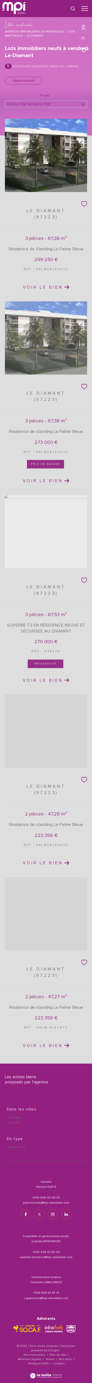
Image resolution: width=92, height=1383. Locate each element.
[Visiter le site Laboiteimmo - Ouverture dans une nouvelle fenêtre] (46, 1372)
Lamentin (13, 1122)
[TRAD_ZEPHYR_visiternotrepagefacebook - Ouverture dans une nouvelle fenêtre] (26, 1214)
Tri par (44, 95)
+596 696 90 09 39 (46, 1197)
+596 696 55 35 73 (46, 1292)
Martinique (14, 35)
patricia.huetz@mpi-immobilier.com (46, 1202)
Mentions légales (30, 1359)
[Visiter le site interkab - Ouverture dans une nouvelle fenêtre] (54, 1328)
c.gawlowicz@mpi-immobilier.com (46, 1298)
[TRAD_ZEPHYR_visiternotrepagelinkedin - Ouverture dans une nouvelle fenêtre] (66, 1214)
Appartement (24, 80)
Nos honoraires (34, 1354)
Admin (50, 1359)
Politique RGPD (38, 1363)
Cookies (59, 1363)
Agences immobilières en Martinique (34, 31)
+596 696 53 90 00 (46, 1252)
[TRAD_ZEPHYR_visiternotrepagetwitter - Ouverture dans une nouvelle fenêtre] (39, 1214)
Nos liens (66, 1359)
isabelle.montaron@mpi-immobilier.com (46, 1257)
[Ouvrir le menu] (84, 8)
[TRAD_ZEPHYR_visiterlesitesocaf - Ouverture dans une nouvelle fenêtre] (27, 1328)
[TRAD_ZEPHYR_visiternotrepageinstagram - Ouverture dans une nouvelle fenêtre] (53, 1214)
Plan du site (58, 1354)
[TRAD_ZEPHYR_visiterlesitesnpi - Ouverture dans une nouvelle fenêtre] (71, 1329)
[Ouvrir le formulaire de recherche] (73, 8)
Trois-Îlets (14, 1117)
